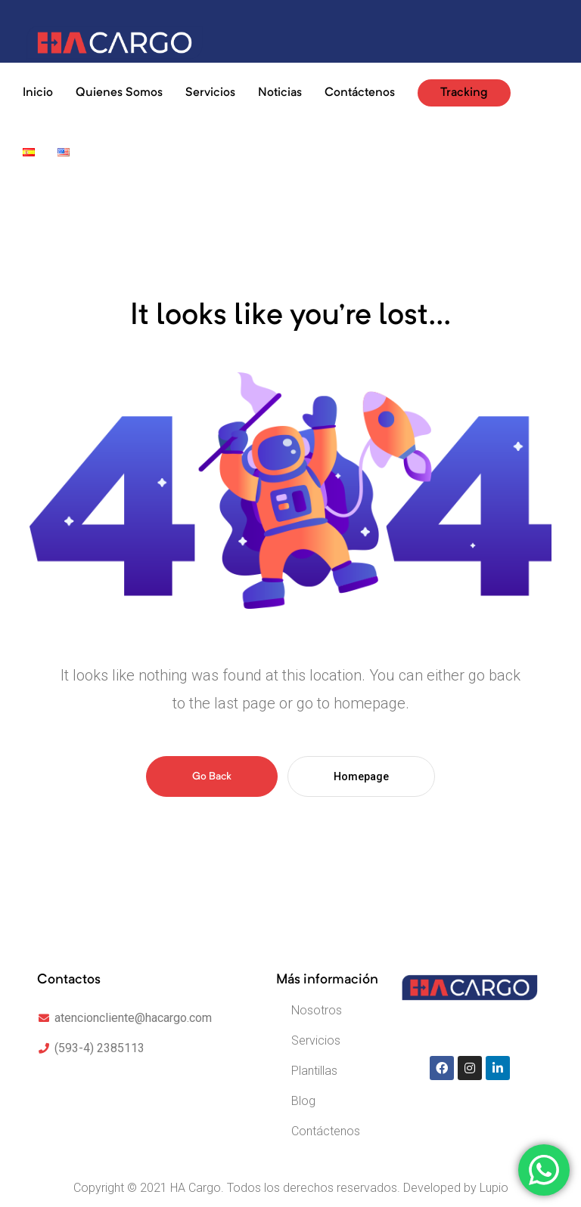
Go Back (211, 776)
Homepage (361, 776)
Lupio (494, 1188)
